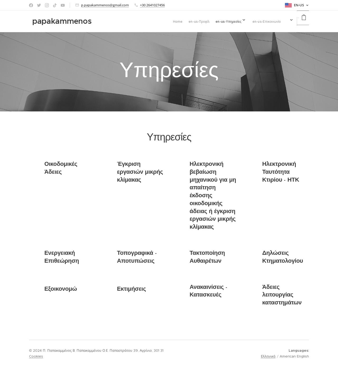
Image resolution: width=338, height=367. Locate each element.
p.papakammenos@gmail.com (105, 5)
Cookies (36, 356)
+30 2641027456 (152, 5)
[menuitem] (230, 21)
